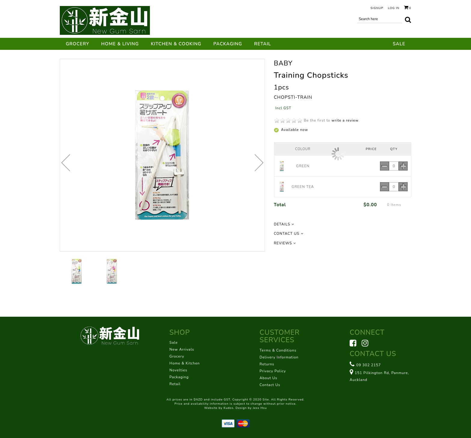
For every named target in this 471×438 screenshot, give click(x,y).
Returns (267, 364)
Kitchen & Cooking (176, 44)
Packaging (227, 44)
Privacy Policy (273, 371)
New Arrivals (181, 349)
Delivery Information (279, 357)
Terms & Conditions (278, 350)
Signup (376, 8)
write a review (345, 120)
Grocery (77, 44)
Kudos (228, 408)
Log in (394, 8)
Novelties (178, 370)
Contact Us (270, 384)
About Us (268, 378)
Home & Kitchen (184, 363)
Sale (399, 44)
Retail (262, 44)
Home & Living (120, 44)
